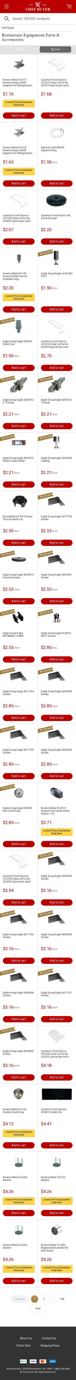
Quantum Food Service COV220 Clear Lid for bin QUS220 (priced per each (17, 218)
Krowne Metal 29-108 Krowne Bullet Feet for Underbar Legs (15, 276)
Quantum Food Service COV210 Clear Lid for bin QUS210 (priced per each (55, 82)
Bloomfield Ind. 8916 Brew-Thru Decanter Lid (18, 518)
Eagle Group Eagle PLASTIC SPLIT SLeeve (56, 634)
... (53, 1299)
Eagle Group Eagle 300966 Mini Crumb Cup (17, 809)
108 (62, 1299)
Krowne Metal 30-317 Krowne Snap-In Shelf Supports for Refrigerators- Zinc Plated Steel (17, 82)
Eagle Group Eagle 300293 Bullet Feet (17, 343)
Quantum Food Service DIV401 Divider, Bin (53, 1111)
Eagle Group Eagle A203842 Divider (56, 751)
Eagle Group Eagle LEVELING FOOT (57, 275)
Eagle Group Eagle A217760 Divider (18, 936)
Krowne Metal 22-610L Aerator (53, 1179)
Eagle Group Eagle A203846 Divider (56, 877)
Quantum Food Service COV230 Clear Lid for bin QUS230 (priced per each (17, 879)
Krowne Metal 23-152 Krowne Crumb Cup (14, 1111)
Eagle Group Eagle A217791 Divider (56, 994)
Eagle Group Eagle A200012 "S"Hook (56, 401)
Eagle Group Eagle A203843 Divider (56, 936)
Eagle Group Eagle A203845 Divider (56, 693)
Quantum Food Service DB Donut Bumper (55, 217)
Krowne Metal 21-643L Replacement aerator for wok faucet (54, 1248)
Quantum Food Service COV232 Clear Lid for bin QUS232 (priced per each (55, 1054)
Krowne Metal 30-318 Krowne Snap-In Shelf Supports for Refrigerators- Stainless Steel (17, 150)
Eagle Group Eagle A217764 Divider (18, 693)
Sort (55, 49)
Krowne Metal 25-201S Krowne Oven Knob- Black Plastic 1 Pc (55, 811)
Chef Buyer (8, 27)
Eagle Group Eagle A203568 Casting (56, 459)
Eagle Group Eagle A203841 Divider (56, 576)
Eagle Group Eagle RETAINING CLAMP (13, 634)
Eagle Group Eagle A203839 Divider (18, 1052)
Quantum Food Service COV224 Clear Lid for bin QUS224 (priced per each (55, 344)
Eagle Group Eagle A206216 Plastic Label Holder (18, 459)
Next (38, 1308)
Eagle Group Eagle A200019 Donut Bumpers (18, 576)
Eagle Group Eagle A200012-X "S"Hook (18, 401)
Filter (20, 49)
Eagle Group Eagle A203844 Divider (18, 994)
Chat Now (18, 105)
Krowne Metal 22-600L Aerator (15, 1246)
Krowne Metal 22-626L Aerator (15, 1179)
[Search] (38, 18)
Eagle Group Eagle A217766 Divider (56, 518)
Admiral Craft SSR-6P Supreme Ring (52, 149)
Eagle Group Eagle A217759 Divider (18, 751)
